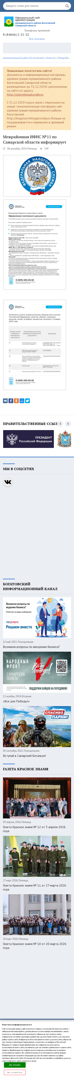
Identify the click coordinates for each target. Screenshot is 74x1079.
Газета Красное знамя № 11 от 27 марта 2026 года (34, 887)
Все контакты (37, 39)
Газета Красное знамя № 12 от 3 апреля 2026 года (34, 829)
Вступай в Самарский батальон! (24, 756)
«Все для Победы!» (16, 701)
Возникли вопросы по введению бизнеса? (31, 647)
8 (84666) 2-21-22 (16, 34)
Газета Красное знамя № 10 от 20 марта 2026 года (34, 946)
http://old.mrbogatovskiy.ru (25, 94)
